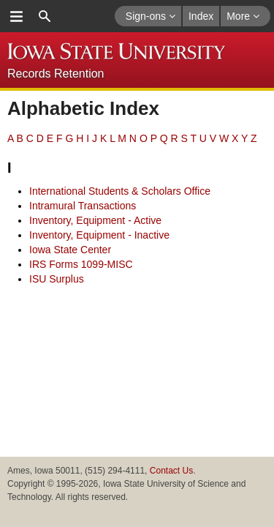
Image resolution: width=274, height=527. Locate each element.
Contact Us (171, 471)
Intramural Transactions (82, 206)
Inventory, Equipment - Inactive (99, 235)
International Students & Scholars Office (119, 191)
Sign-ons (150, 16)
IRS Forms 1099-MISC (81, 264)
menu (16, 16)
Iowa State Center (70, 249)
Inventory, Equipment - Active (95, 220)
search (44, 16)
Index (201, 16)
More (243, 16)
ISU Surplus (56, 279)
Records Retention (55, 73)
